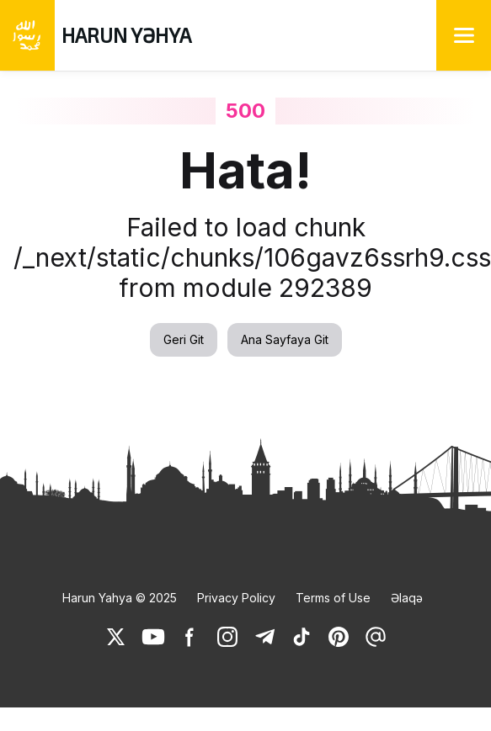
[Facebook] (190, 637)
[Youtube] (153, 637)
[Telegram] (264, 637)
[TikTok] (301, 637)
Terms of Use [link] (333, 598)
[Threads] (375, 637)
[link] (116, 637)
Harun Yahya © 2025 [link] (119, 598)
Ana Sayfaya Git (284, 339)
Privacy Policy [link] (236, 598)
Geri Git (183, 339)
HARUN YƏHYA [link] (126, 35)
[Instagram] (227, 637)
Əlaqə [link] (407, 598)
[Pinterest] (338, 637)
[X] (116, 637)
